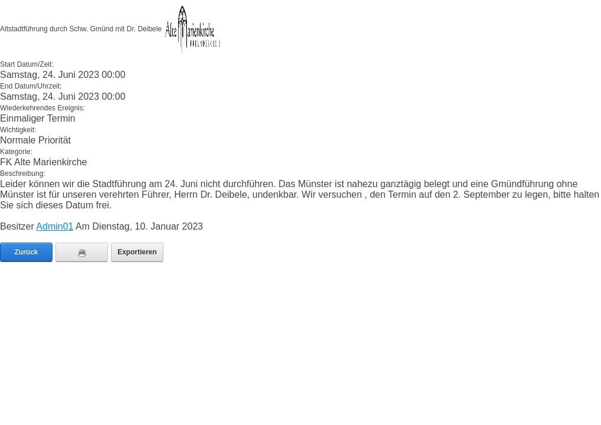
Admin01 (54, 226)
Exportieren (137, 252)
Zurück (26, 252)
